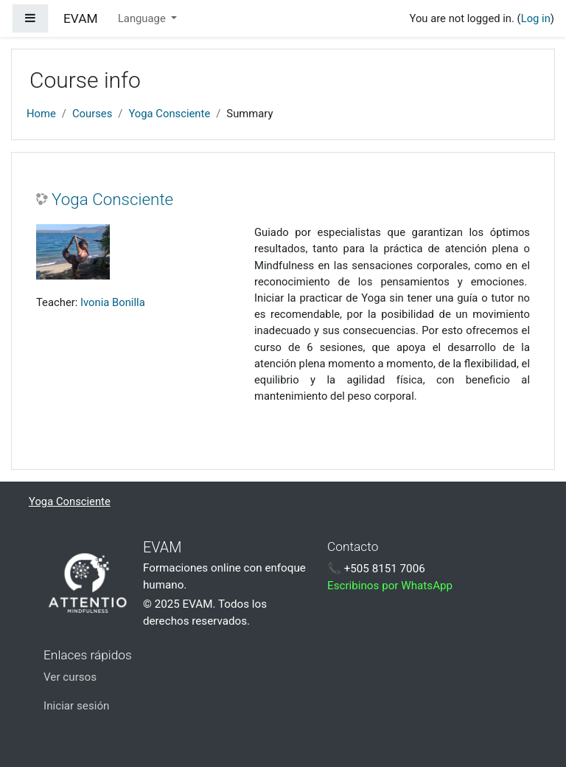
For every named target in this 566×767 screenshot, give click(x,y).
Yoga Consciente (169, 113)
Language (143, 18)
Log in (536, 18)
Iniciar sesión (76, 705)
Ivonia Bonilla (112, 302)
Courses (92, 113)
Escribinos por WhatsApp (390, 585)
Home (41, 113)
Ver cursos (70, 677)
